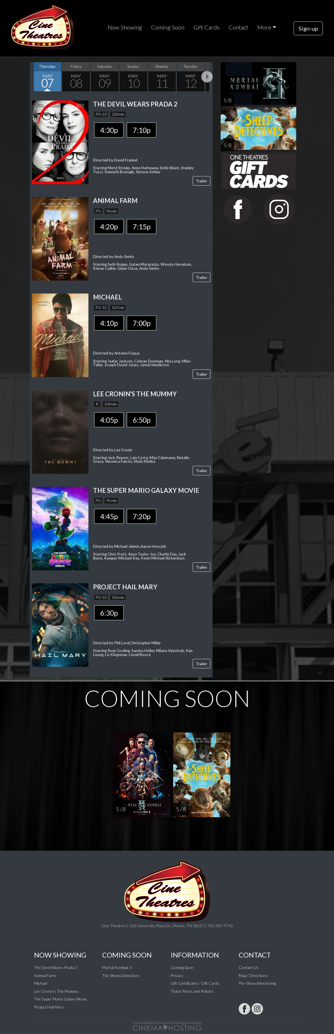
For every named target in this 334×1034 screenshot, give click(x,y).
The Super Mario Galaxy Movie (60, 998)
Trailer (201, 180)
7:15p (141, 226)
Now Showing (125, 27)
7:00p (141, 323)
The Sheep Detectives (121, 975)
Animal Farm (45, 975)
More (264, 27)
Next (207, 76)
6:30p (109, 612)
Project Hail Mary (49, 1007)
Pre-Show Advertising (257, 983)
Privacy (177, 975)
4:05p (109, 419)
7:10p (141, 130)
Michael (40, 983)
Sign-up (308, 28)
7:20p (141, 516)
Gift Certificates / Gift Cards (195, 983)
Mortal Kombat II (117, 967)
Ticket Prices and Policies (192, 991)
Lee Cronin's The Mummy (56, 991)
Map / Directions (253, 975)
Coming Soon (167, 27)
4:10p (109, 323)
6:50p (141, 419)
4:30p (109, 130)
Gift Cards (206, 27)
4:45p (109, 516)
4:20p (109, 226)
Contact (238, 27)
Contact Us (248, 967)
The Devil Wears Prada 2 (55, 967)
